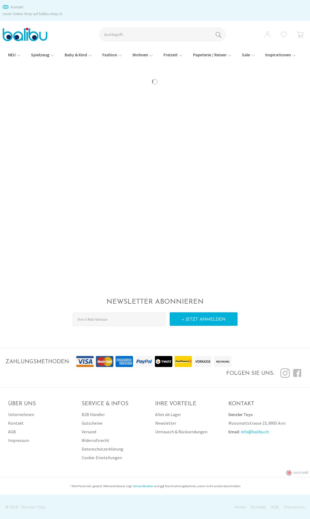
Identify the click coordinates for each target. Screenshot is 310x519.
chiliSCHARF (297, 472)
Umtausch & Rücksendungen (181, 431)
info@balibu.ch (255, 431)
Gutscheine (92, 423)
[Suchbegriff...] (162, 34)
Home (240, 507)
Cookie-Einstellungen (102, 457)
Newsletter (165, 423)
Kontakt (17, 7)
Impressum (18, 440)
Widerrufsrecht (95, 440)
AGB (12, 431)
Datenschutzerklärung (102, 449)
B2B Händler (93, 414)
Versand (89, 431)
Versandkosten (143, 486)
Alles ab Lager (168, 414)
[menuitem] (166, 37)
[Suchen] (219, 34)
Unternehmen (21, 414)
